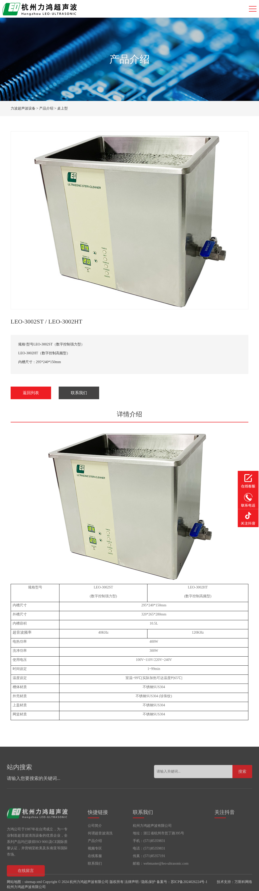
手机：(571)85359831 (149, 863)
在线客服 (95, 878)
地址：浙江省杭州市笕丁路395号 (158, 856)
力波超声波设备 (23, 108)
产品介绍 (46, 108)
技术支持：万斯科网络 (234, 887)
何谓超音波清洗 (100, 856)
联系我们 (79, 393)
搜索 (242, 781)
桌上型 (62, 108)
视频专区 (95, 871)
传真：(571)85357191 (149, 878)
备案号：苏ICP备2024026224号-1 (182, 887)
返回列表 (31, 393)
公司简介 (95, 848)
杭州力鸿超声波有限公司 (152, 848)
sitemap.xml (33, 887)
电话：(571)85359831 (149, 871)
